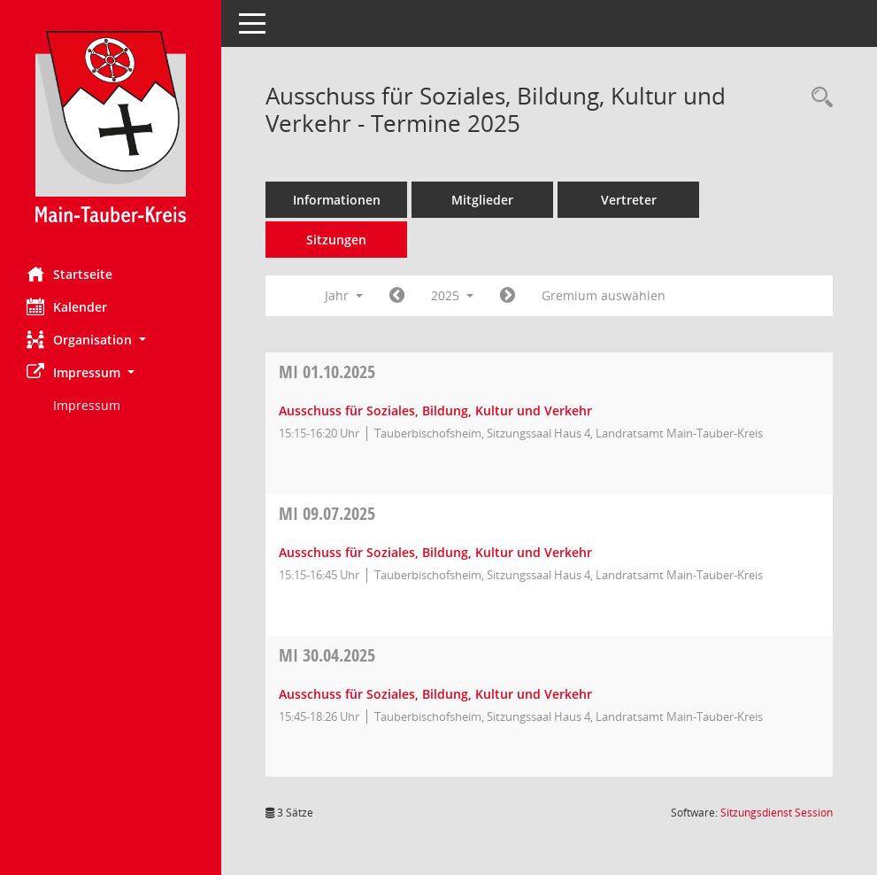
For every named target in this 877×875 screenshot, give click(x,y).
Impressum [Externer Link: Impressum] (86, 405)
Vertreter (629, 199)
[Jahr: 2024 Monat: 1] (397, 296)
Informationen (337, 199)
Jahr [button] (344, 295)
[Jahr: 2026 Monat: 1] (507, 296)
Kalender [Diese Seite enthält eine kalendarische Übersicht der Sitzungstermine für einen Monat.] (67, 306)
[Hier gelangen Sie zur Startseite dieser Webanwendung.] (110, 126)
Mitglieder (482, 199)
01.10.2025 (327, 371)
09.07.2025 (327, 513)
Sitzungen (336, 239)
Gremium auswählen (603, 295)
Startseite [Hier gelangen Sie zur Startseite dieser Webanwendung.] (69, 274)
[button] (110, 339)
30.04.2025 (327, 655)
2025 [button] (452, 295)
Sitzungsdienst (776, 812)
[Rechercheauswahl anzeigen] (818, 97)
